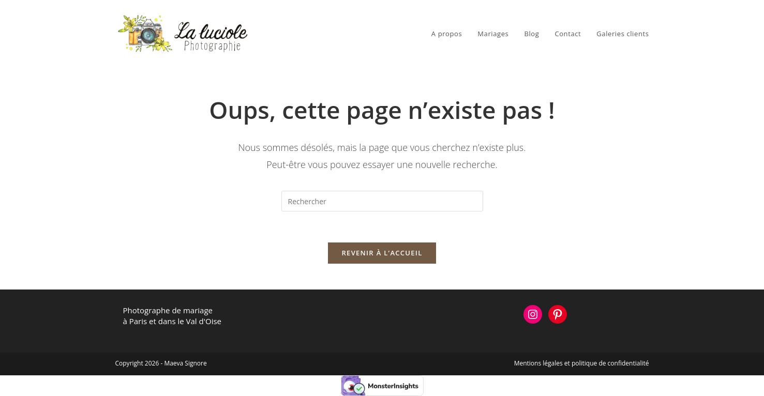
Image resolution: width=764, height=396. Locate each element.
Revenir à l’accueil (381, 252)
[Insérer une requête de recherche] (382, 201)
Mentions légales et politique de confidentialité (581, 363)
